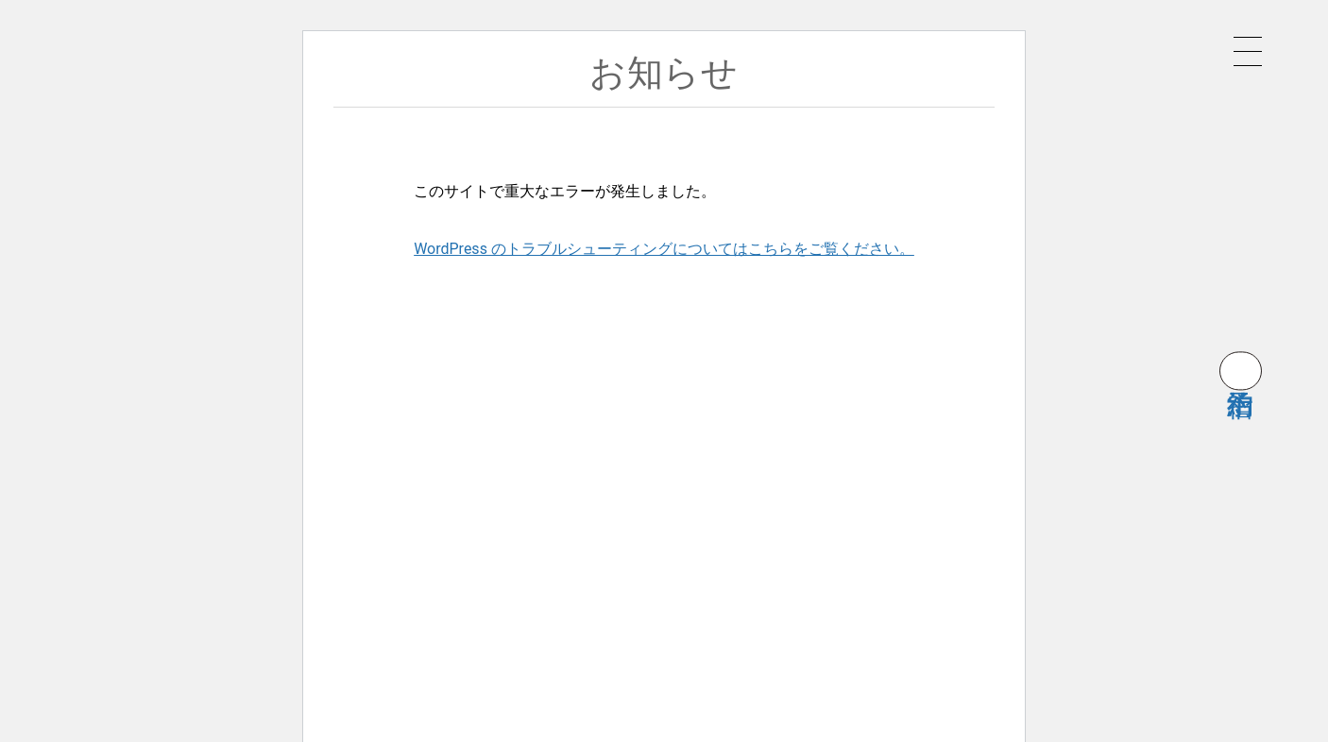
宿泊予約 (1240, 370)
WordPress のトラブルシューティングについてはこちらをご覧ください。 (664, 249)
